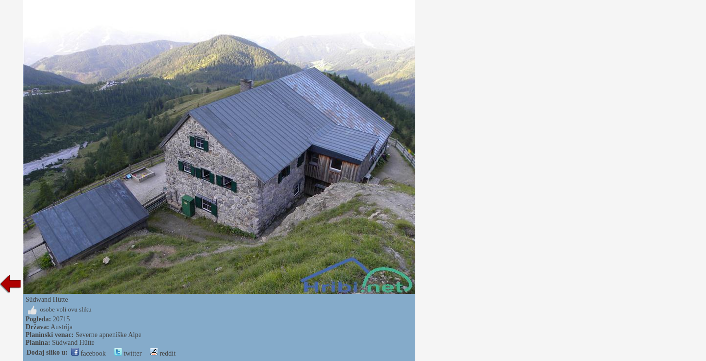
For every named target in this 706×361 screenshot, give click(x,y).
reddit (163, 353)
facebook (88, 353)
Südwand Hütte (73, 342)
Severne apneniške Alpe (109, 334)
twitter (128, 353)
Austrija (61, 327)
